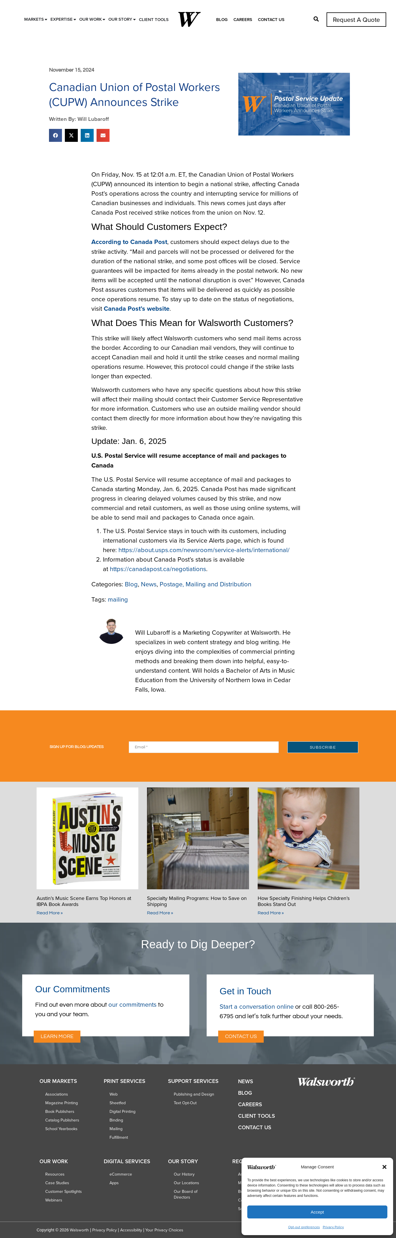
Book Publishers (59, 1111)
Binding (116, 1120)
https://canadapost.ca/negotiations (158, 568)
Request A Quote (356, 19)
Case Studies (57, 1183)
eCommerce (121, 1174)
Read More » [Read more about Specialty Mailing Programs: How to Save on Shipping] (160, 913)
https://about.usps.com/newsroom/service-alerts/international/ (204, 549)
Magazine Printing (61, 1103)
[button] (384, 1167)
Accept (317, 1212)
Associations (56, 1094)
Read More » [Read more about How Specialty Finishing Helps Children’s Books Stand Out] (271, 913)
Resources (55, 1174)
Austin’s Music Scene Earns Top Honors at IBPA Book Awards (84, 901)
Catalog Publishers (62, 1120)
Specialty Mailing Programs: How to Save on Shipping (197, 901)
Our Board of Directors (185, 1194)
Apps (114, 1183)
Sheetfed (118, 1103)
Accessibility (131, 1230)
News (148, 583)
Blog (222, 19)
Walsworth (79, 1230)
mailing (118, 599)
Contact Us (271, 19)
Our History (184, 1174)
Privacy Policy (333, 1226)
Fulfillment (119, 1137)
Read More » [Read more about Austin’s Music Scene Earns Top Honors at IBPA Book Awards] (50, 913)
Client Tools (256, 1116)
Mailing (116, 1129)
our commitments (132, 1004)
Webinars (53, 1200)
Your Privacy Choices (164, 1230)
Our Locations (186, 1183)
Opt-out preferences (304, 1226)
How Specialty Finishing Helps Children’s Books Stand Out (304, 901)
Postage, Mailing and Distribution (205, 583)
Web (114, 1094)
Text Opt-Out (185, 1103)
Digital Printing (122, 1111)
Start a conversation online (257, 1006)
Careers (242, 19)
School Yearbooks (61, 1129)
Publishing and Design (194, 1094)
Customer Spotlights (63, 1191)
